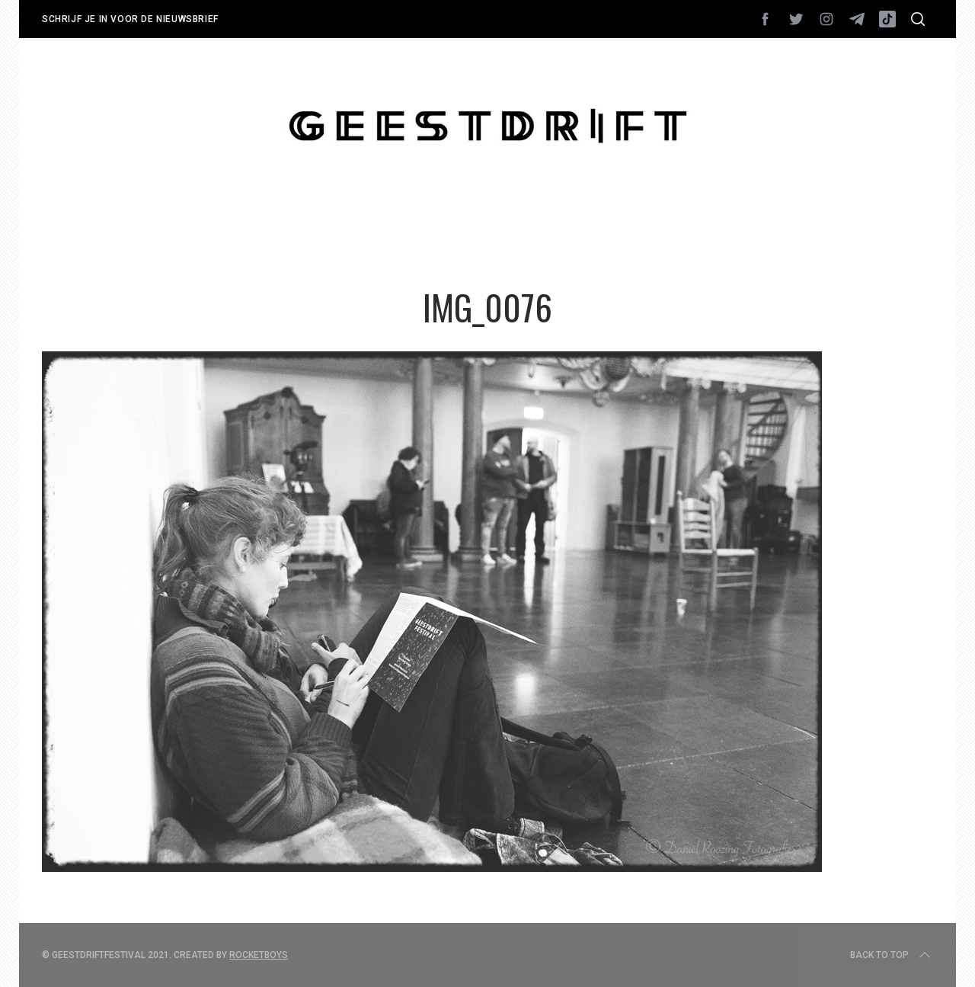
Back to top (891, 955)
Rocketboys (258, 955)
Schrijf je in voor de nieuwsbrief (130, 19)
